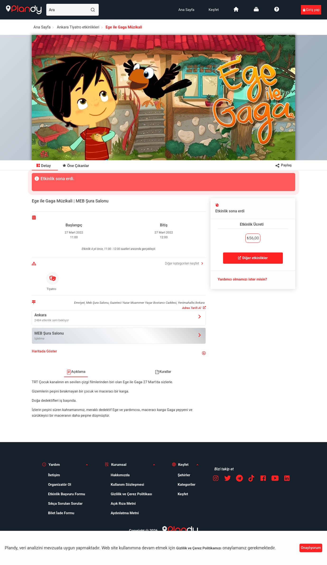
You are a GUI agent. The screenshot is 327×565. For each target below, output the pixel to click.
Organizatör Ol (59, 484)
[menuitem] (186, 10)
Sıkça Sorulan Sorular (65, 503)
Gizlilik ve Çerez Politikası (131, 494)
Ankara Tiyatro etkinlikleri (78, 27)
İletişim (54, 475)
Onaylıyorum (311, 548)
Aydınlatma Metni (125, 513)
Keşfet (214, 10)
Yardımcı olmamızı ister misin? (242, 279)
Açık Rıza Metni (123, 503)
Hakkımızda (120, 475)
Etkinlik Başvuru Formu (66, 494)
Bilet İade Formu (61, 513)
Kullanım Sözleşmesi (127, 484)
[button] (119, 353)
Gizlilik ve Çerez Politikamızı (198, 548)
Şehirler (184, 475)
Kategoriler (187, 484)
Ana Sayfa (186, 10)
